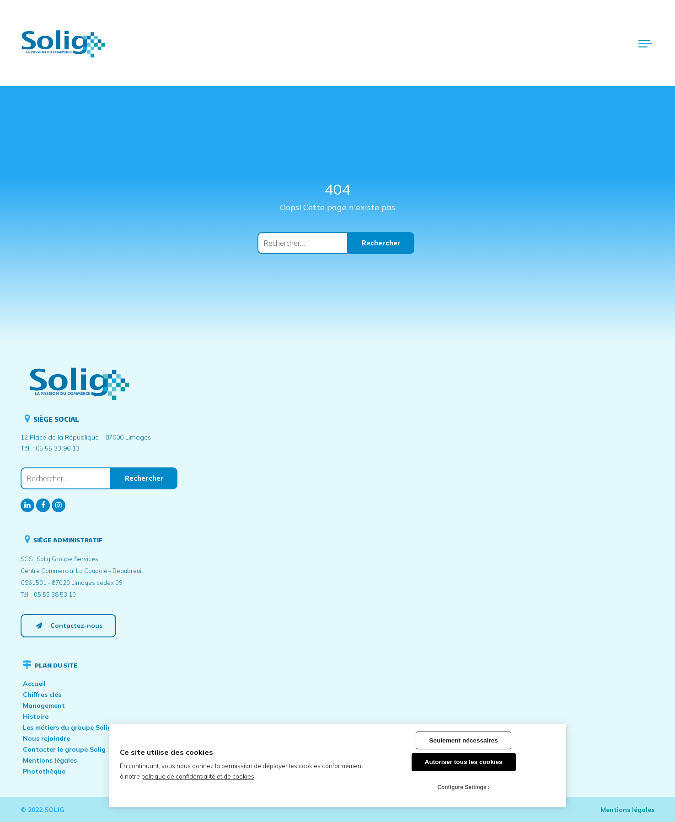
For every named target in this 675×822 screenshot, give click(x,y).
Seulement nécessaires (463, 740)
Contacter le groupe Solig (64, 749)
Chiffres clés (42, 694)
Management (44, 705)
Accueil (34, 683)
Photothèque (44, 771)
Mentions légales (50, 760)
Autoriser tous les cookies (464, 761)
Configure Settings (461, 787)
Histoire (35, 716)
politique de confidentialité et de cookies (197, 776)
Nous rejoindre (46, 738)
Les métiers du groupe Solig (67, 727)
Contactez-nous (68, 625)
